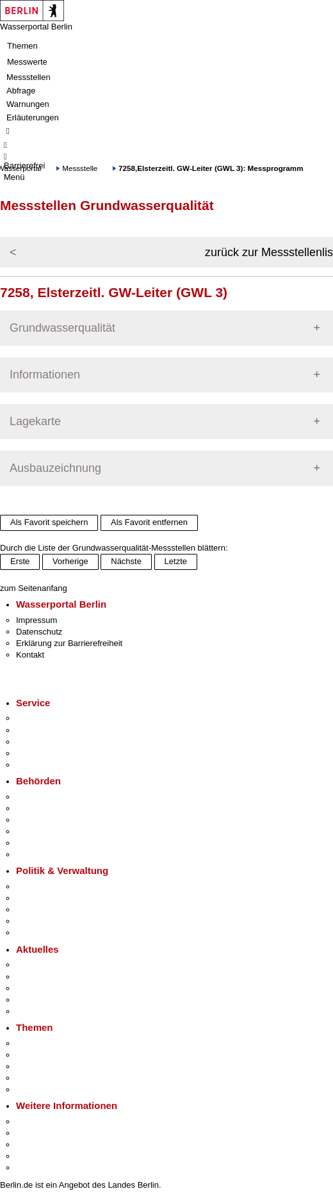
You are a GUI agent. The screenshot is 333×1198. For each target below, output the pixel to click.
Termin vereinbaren (51, 730)
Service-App (38, 718)
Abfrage (21, 90)
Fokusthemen (41, 1043)
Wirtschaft (34, 1144)
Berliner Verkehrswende (60, 1055)
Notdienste (36, 753)
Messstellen (28, 77)
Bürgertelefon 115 (49, 742)
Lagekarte (35, 421)
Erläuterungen (32, 117)
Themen (22, 46)
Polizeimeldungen (49, 977)
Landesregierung (47, 886)
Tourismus (35, 1133)
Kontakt (30, 655)
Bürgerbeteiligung (48, 909)
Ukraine (30, 1000)
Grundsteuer (39, 1089)
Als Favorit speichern (49, 522)
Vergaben (34, 932)
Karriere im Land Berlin (58, 898)
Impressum (36, 620)
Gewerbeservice (46, 765)
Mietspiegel (37, 1078)
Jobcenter (34, 843)
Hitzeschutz (37, 1011)
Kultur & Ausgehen (50, 1121)
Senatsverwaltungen (54, 808)
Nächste (126, 561)
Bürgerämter (39, 831)
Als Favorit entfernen (149, 522)
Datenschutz (39, 631)
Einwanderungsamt (51, 854)
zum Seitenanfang (33, 588)
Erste (19, 561)
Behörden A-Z (41, 797)
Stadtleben (36, 1156)
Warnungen (27, 104)
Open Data (36, 921)
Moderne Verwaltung (54, 1066)
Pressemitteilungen (51, 964)
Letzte (176, 561)
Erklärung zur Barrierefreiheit (69, 643)
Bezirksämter (40, 820)
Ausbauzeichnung (55, 468)
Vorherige (70, 561)
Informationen (45, 374)
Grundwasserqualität (62, 327)
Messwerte (27, 62)
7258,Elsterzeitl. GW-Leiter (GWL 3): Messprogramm (211, 168)
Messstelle (79, 168)
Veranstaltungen (46, 988)
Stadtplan (33, 1167)
